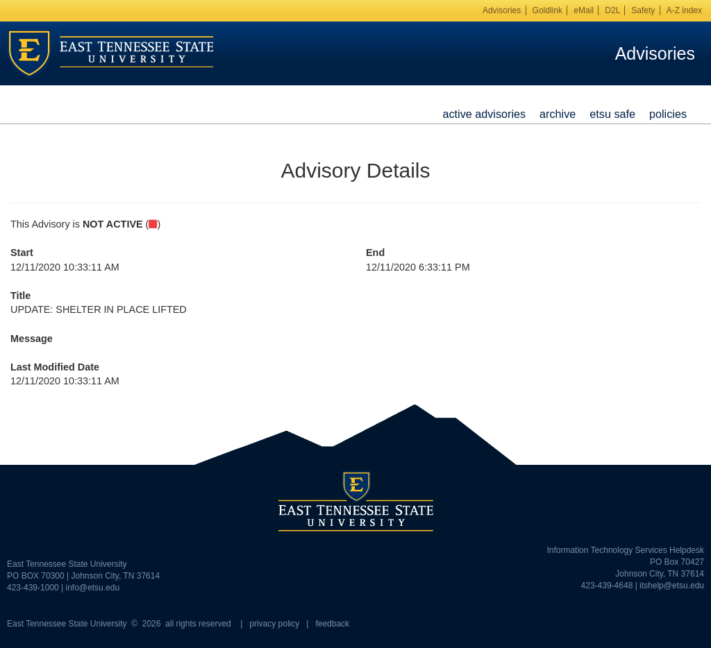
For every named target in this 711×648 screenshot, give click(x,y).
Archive (557, 114)
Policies (668, 114)
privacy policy (274, 624)
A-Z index (684, 10)
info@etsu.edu (93, 587)
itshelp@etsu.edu (671, 585)
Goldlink (547, 10)
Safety (643, 10)
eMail (584, 10)
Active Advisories (484, 114)
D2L (612, 10)
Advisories (502, 10)
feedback (332, 624)
